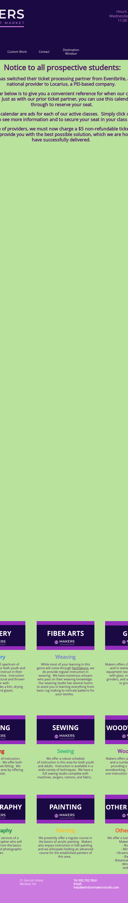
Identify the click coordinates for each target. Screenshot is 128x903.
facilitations (80, 668)
